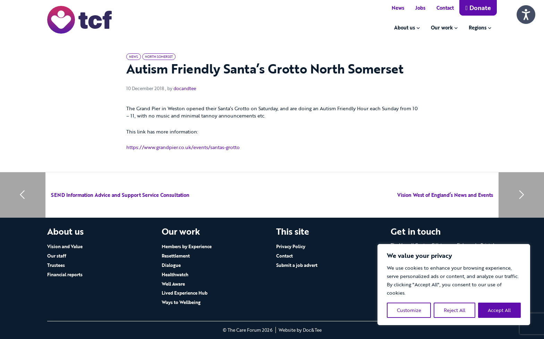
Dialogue (171, 265)
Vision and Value (65, 246)
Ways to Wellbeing (181, 302)
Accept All (499, 310)
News (398, 7)
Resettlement (176, 256)
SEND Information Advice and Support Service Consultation (120, 195)
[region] (453, 284)
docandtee (184, 88)
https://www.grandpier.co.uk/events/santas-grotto (183, 147)
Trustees (56, 265)
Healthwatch (175, 274)
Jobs (420, 7)
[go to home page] (79, 19)
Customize (409, 310)
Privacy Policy (290, 246)
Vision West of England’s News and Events (445, 195)
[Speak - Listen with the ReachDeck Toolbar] (526, 14)
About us (404, 27)
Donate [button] (478, 7)
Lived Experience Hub (184, 293)
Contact (445, 7)
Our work (442, 27)
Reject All (454, 310)
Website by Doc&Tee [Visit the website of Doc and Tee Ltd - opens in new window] (300, 330)
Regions (477, 27)
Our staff (56, 256)
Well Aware (173, 284)
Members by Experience (187, 246)
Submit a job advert (296, 265)
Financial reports (65, 274)
